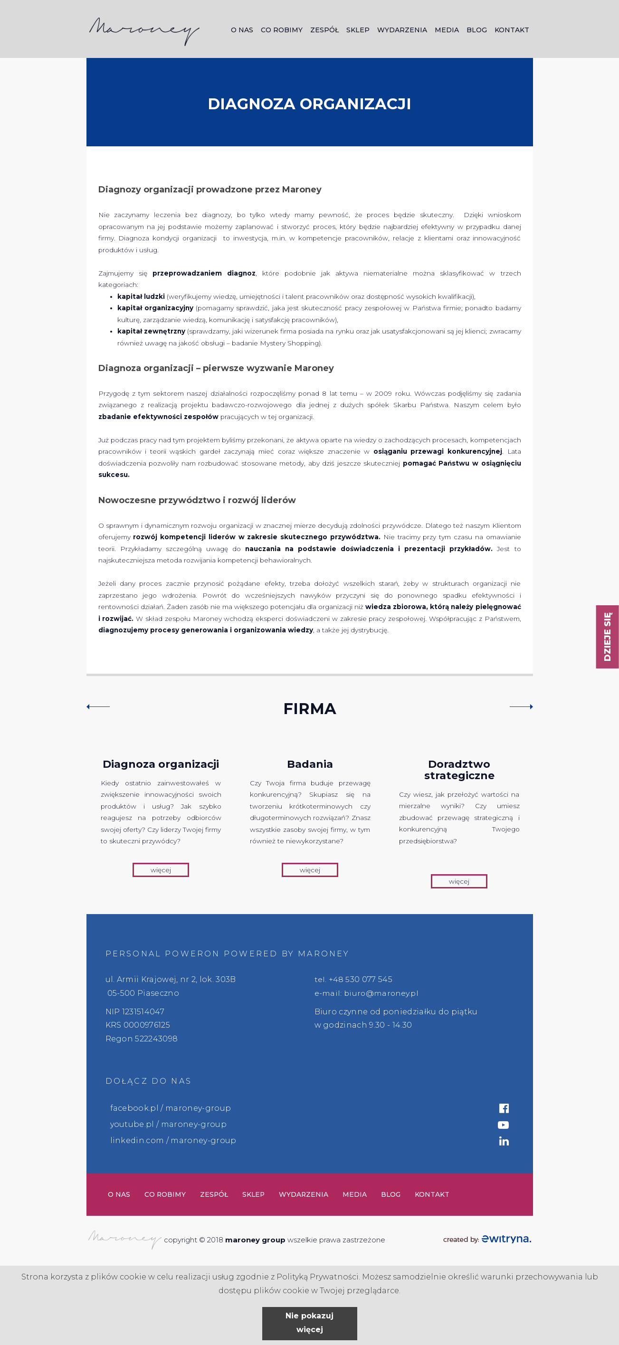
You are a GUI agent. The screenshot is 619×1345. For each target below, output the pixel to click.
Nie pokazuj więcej (309, 1322)
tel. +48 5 (332, 979)
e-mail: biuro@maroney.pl (367, 993)
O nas (242, 30)
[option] (161, 814)
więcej (161, 870)
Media (447, 30)
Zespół (324, 30)
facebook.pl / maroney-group (170, 1108)
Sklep (358, 30)
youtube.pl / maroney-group (168, 1124)
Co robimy (282, 30)
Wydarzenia (402, 30)
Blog (477, 30)
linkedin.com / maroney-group (173, 1140)
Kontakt (512, 30)
